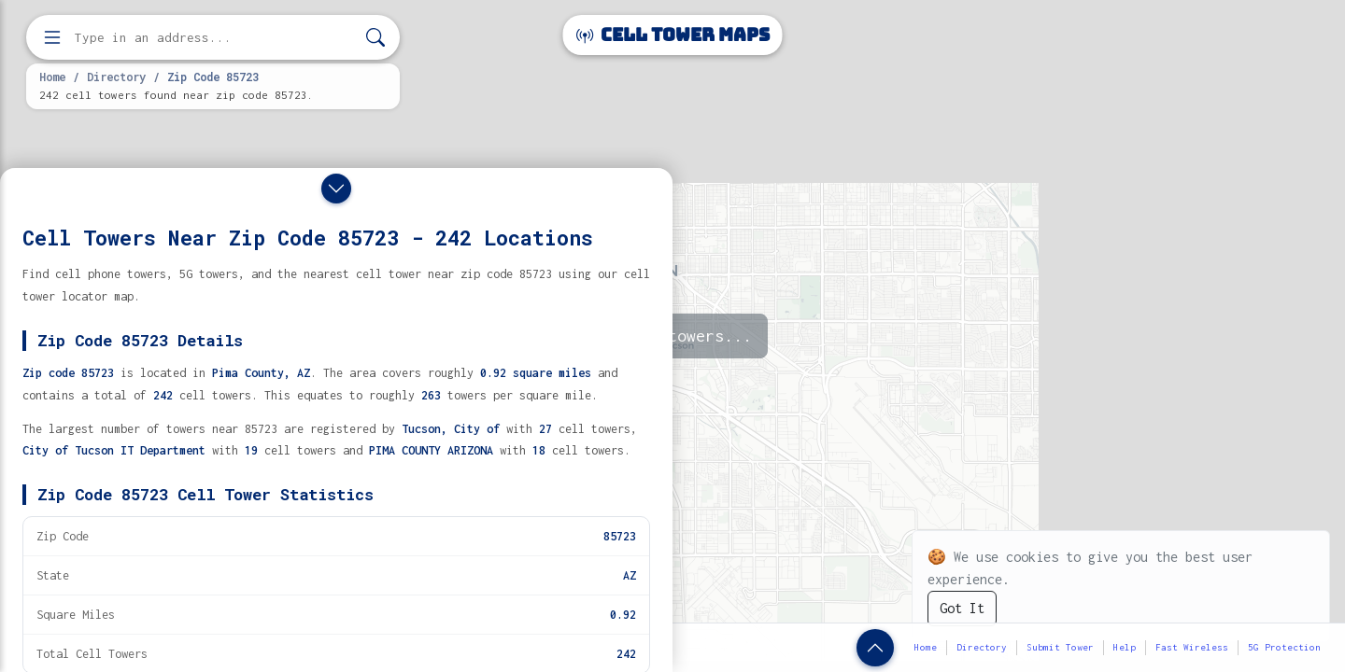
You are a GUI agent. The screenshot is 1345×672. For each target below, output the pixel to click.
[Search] (375, 38)
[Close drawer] (336, 188)
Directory (116, 76)
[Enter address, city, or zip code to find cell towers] (215, 38)
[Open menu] (52, 37)
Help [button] (1124, 647)
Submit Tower (1060, 647)
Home (52, 76)
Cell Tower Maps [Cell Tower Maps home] (673, 35)
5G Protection (1284, 647)
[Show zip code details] (875, 647)
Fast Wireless (1191, 647)
